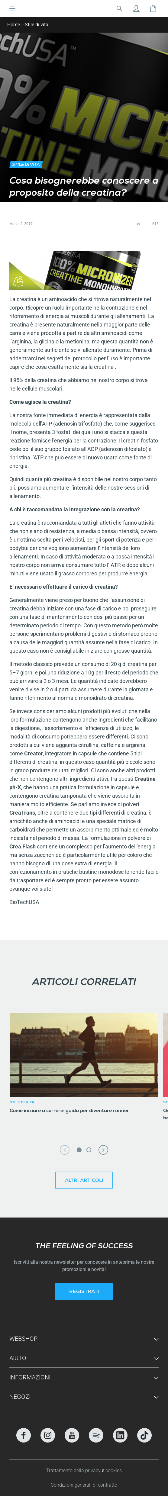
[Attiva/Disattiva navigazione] (12, 8)
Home (13, 24)
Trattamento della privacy (74, 1470)
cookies (113, 1470)
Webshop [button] (23, 1338)
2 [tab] (88, 1149)
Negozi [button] (20, 1396)
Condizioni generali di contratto (84, 1485)
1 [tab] (79, 1149)
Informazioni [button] (29, 1377)
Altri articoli (84, 1181)
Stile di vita (36, 24)
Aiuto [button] (17, 1358)
